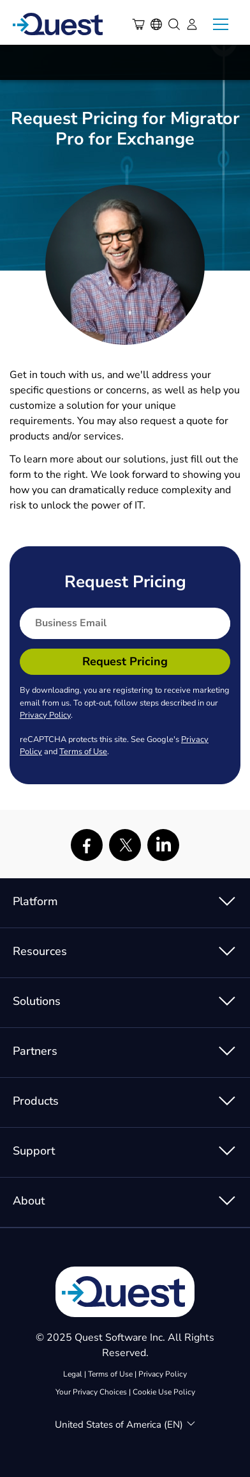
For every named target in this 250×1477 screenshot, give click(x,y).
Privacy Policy (45, 715)
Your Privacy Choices (91, 1392)
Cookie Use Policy (164, 1392)
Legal (72, 1374)
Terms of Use (83, 751)
